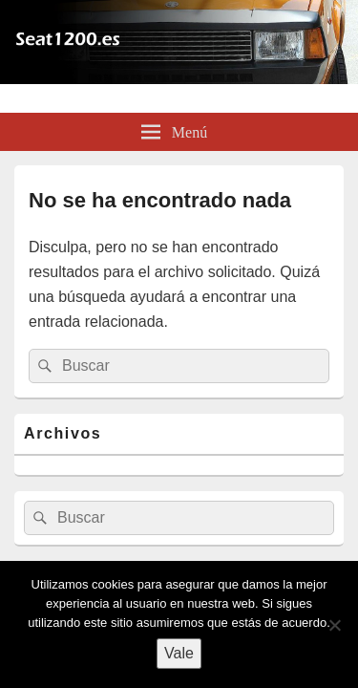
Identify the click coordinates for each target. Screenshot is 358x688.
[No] (334, 624)
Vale (179, 653)
